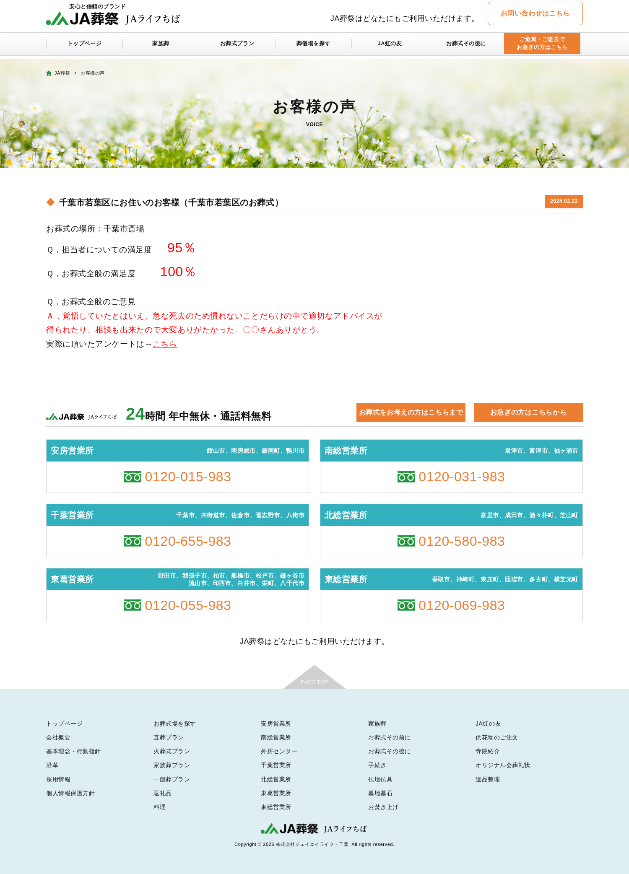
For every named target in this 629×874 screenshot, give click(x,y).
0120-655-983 (188, 541)
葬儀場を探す (313, 47)
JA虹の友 (390, 47)
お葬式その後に (466, 47)
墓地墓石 (380, 793)
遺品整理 (488, 779)
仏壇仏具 (380, 779)
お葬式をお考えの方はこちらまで (411, 412)
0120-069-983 (461, 605)
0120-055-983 (188, 605)
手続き (377, 765)
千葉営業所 (276, 765)
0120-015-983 (188, 476)
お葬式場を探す (174, 723)
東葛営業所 (276, 793)
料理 (159, 807)
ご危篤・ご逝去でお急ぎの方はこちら (542, 46)
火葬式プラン (171, 751)
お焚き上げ (383, 807)
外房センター (279, 751)
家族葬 (161, 47)
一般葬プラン (171, 779)
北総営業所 (276, 779)
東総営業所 (276, 807)
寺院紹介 (488, 751)
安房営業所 (276, 723)
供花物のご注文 (497, 737)
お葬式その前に (389, 737)
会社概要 (58, 737)
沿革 (52, 765)
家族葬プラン (171, 765)
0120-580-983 (461, 541)
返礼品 (162, 793)
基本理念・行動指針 (73, 751)
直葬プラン (168, 737)
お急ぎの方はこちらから (528, 412)
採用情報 (58, 779)
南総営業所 (276, 737)
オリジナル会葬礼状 (503, 765)
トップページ (84, 47)
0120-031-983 (461, 476)
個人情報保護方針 (70, 793)
